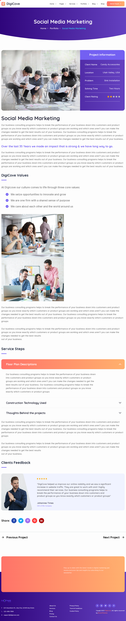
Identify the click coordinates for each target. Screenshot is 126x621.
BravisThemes (102, 613)
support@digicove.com (11, 615)
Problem (89, 80)
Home (43, 28)
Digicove (108, 610)
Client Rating (91, 96)
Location (89, 72)
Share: (5, 520)
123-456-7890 (9, 611)
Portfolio (54, 28)
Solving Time (91, 88)
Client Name (91, 64)
